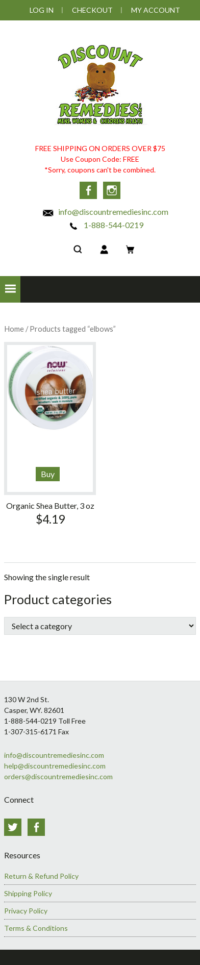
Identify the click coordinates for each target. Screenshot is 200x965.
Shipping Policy (28, 893)
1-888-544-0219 (105, 225)
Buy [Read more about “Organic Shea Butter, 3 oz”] (48, 474)
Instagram (111, 190)
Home (14, 328)
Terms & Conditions (36, 928)
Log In (42, 10)
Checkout (92, 10)
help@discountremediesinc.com (55, 765)
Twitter (12, 827)
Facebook (88, 190)
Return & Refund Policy (41, 876)
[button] (10, 289)
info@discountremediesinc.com (105, 211)
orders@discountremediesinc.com (58, 776)
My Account (155, 10)
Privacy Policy (25, 910)
